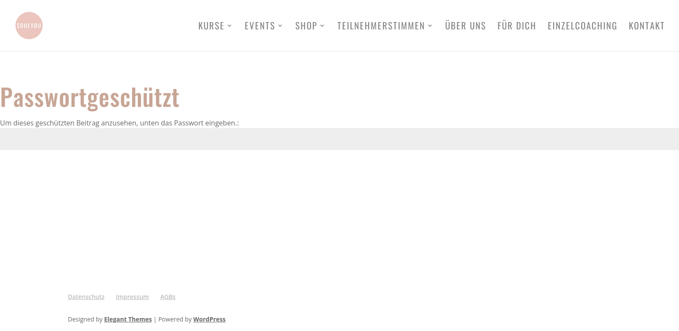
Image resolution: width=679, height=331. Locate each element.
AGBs (167, 296)
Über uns (465, 27)
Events (260, 27)
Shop (306, 27)
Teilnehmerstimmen (381, 27)
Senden (654, 171)
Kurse (211, 27)
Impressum (132, 296)
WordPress (209, 319)
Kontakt (647, 27)
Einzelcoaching (583, 27)
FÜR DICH (517, 27)
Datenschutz (86, 296)
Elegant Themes (128, 319)
